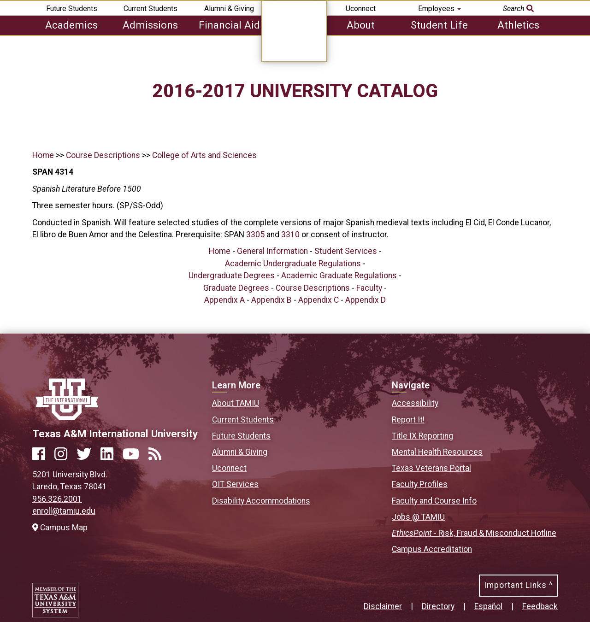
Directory (438, 606)
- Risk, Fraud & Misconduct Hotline (474, 533)
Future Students (71, 8)
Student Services (345, 251)
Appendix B (271, 300)
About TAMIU (235, 403)
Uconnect (361, 8)
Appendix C (318, 300)
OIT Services (235, 484)
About (361, 25)
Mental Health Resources (437, 452)
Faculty (369, 288)
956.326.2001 (57, 499)
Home (43, 155)
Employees (439, 8)
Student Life (439, 25)
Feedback (540, 606)
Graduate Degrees (236, 288)
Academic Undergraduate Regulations (293, 263)
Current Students (150, 8)
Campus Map (60, 527)
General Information (272, 251)
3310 (290, 234)
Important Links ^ (518, 585)
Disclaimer (383, 606)
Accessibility (415, 403)
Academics (71, 25)
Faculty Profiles (420, 484)
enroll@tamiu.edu (63, 511)
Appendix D (365, 300)
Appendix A (224, 300)
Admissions (150, 25)
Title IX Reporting (422, 435)
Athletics (518, 25)
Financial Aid (229, 25)
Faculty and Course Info (434, 500)
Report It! (408, 419)
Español (488, 606)
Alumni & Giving (229, 8)
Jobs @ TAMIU (418, 517)
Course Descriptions (103, 155)
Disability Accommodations (261, 500)
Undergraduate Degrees (232, 275)
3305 (255, 234)
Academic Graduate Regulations (339, 275)
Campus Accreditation (432, 549)
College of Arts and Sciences (204, 155)
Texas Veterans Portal (431, 468)
